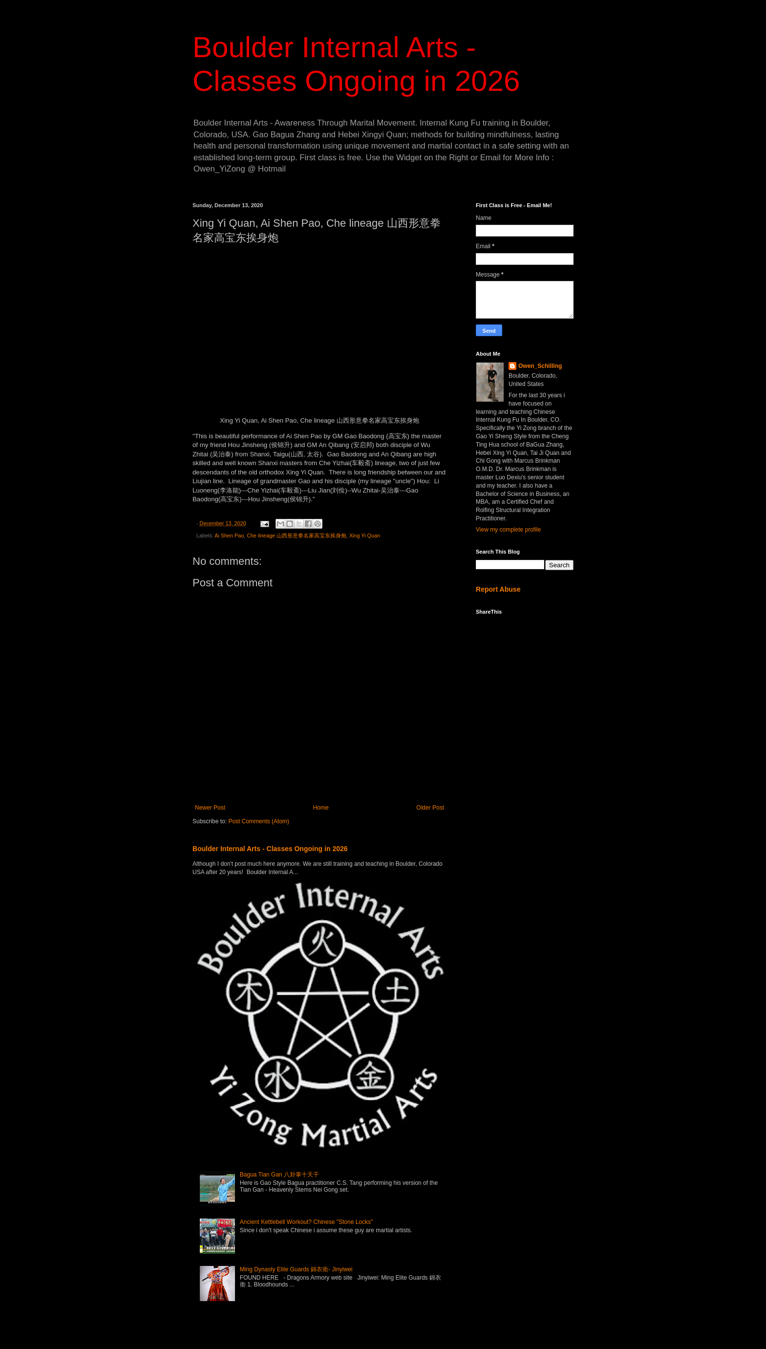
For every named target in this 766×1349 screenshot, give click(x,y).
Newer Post (210, 807)
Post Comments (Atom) (258, 821)
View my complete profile (508, 529)
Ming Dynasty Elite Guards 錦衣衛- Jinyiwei (296, 1269)
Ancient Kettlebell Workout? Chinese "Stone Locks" (306, 1222)
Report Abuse (498, 589)
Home (321, 807)
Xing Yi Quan (364, 535)
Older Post (430, 807)
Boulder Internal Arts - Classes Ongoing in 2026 (270, 849)
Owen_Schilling (540, 366)
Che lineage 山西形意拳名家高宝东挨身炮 (296, 535)
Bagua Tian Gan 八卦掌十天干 (279, 1174)
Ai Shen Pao (229, 535)
